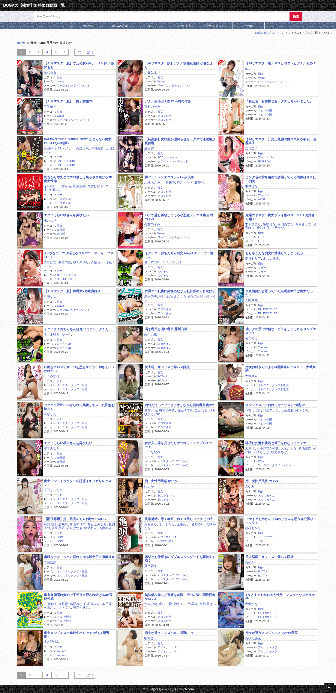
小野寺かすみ (269, 448)
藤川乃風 (150, 334)
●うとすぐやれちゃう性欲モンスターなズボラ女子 (280, 596)
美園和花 (50, 148)
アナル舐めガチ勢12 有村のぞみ (168, 101)
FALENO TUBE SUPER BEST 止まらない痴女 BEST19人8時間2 (77, 141)
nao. (248, 68)
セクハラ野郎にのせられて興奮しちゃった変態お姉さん (79, 406)
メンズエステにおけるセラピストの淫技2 (275, 405)
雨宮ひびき (95, 186)
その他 (248, 25)
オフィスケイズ (66, 275)
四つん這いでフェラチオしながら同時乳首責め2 (179, 405)
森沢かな (251, 604)
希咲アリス (78, 524)
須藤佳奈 (50, 562)
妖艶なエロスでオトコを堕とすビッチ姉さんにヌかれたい (79, 368)
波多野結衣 (52, 642)
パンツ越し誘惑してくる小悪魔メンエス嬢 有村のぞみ (179, 217)
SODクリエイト (167, 157)
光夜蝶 (61, 229)
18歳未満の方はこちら (269, 32)
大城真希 (251, 376)
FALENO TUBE (66, 161)
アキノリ (263, 195)
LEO (261, 237)
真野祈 (63, 604)
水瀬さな (55, 190)
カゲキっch (165, 271)
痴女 (59, 77)
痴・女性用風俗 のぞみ (261, 481)
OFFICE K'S (64, 279)
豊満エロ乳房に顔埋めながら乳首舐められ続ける (180, 291)
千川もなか (167, 524)
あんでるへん (166, 495)
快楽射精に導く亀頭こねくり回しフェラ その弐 (179, 519)
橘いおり (50, 220)
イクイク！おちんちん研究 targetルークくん (76, 329)
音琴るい (197, 524)
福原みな (76, 604)
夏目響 (149, 148)
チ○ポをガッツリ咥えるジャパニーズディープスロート (78, 255)
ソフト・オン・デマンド (173, 161)
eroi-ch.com (185, 689)
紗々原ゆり (81, 262)
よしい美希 (271, 258)
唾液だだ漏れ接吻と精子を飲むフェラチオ (275, 443)
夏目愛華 (150, 566)
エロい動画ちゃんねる (158, 689)
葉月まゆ (150, 524)
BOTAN (162, 376)
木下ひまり (253, 224)
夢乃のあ (64, 262)
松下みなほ (52, 376)
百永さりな (303, 224)
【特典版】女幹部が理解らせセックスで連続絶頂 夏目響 (180, 141)
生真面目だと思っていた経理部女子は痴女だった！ (279, 293)
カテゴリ (184, 25)
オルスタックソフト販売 (72, 385)
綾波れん (90, 528)
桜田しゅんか (53, 490)
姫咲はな (269, 224)
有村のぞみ (152, 106)
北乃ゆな (277, 228)
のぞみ (250, 486)
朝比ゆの (165, 296)
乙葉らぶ (97, 262)
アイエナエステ (167, 647)
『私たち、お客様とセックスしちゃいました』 (279, 101)
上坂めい (183, 524)
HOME (88, 25)
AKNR (262, 199)
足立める (251, 338)
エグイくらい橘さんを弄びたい (66, 215)
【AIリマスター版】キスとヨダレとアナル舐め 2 (280, 63)
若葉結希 (105, 528)
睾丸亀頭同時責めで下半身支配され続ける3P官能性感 (78, 596)
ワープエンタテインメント (73, 85)
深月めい (50, 186)
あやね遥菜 (253, 638)
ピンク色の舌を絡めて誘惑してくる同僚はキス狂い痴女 (280, 179)
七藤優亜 (197, 182)
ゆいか (149, 486)
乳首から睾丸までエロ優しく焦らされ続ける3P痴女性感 (78, 179)
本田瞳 (107, 604)
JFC (260, 541)
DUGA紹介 (120, 25)
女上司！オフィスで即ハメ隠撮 (167, 367)
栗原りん (50, 414)
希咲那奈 (304, 448)
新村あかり (253, 528)
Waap (60, 81)
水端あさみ (152, 182)
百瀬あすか (286, 224)
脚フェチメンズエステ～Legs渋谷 (169, 177)
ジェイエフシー (268, 537)
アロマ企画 (164, 115)
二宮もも (64, 186)
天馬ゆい (251, 448)
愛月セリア (253, 258)
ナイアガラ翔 (172, 262)
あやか (250, 562)
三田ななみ (152, 452)
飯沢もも (50, 72)
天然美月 (262, 228)
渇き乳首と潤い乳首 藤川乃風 (166, 329)
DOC (60, 537)
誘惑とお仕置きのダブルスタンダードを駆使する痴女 (180, 558)
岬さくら (183, 182)
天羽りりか (261, 452)
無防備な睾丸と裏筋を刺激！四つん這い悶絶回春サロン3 (180, 596)
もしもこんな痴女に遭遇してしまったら (274, 253)
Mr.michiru (164, 343)
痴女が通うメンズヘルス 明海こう (169, 633)
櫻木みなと (52, 448)
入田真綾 (251, 300)
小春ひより (152, 72)
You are (262, 347)
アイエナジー (266, 157)
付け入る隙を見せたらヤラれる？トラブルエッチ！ (178, 444)
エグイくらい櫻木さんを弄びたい (68, 443)
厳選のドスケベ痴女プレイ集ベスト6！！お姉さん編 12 (280, 217)
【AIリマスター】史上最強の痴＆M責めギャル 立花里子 (280, 141)
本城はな (251, 186)
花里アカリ (271, 410)
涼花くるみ (81, 607)
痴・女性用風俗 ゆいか (161, 481)
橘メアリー (66, 148)
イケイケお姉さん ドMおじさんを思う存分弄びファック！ (280, 520)
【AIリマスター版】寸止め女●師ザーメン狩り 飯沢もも (79, 65)
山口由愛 (165, 604)
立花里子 (251, 148)
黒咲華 (63, 524)
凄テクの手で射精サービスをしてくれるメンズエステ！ (280, 330)
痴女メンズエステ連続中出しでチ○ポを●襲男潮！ (76, 634)
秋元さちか (279, 452)
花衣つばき (253, 410)
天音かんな (289, 448)
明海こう (150, 638)
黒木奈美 (150, 296)
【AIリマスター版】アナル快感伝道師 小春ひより (179, 65)
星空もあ (150, 410)
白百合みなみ (97, 524)
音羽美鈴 (58, 528)
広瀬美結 (79, 186)
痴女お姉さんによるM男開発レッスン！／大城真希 (280, 368)
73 (79, 52)
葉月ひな (50, 262)
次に (90, 52)
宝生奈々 (50, 106)
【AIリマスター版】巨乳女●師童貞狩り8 (73, 291)
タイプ (152, 25)
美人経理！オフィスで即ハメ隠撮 (269, 557)
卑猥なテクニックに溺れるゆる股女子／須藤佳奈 (79, 557)
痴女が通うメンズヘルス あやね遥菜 (271, 633)
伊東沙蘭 (150, 604)
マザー (262, 267)
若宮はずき (74, 528)
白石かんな (92, 604)
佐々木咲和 (152, 262)
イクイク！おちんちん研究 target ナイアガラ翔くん (179, 255)
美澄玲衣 (82, 148)
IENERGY (264, 161)
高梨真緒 (50, 524)
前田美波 (97, 148)
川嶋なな (50, 296)
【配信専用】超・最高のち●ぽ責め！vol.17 (75, 519)
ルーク (66, 334)
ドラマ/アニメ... (216, 25)
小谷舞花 (168, 182)
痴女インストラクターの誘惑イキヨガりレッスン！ (77, 482)
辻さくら (180, 296)
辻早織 (193, 604)
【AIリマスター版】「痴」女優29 (68, 101)
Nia (158, 414)
